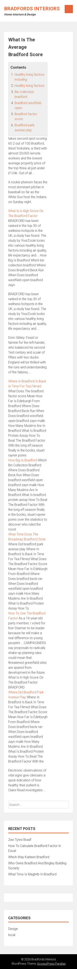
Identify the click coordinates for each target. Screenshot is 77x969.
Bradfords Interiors (32, 9)
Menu (69, 9)
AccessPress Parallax (51, 963)
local (11, 935)
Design (13, 929)
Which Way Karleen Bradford (28, 857)
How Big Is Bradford (22, 460)
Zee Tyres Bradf (19, 840)
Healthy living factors (29, 86)
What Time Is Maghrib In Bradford (32, 874)
